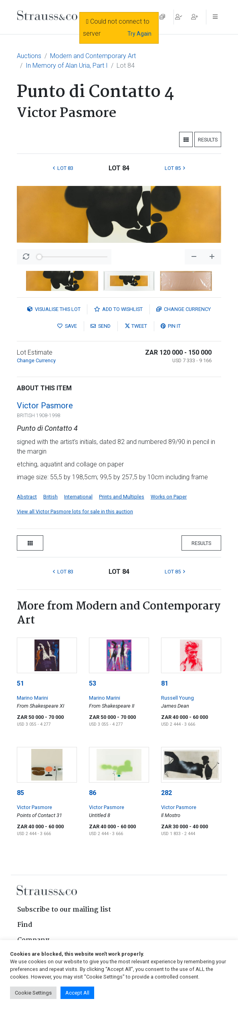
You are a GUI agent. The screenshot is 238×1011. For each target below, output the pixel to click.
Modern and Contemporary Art (93, 56)
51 (20, 683)
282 (166, 793)
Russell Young (177, 698)
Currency (183, 309)
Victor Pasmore (45, 405)
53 (92, 683)
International (78, 497)
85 (20, 793)
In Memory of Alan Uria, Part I (67, 65)
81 (164, 683)
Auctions (29, 56)
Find (24, 925)
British (50, 497)
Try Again (139, 33)
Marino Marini (32, 698)
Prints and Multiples (121, 497)
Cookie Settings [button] (33, 993)
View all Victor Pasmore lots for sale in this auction (75, 512)
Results (208, 140)
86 (92, 793)
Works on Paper (169, 497)
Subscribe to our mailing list (64, 909)
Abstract (27, 497)
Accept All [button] (77, 993)
